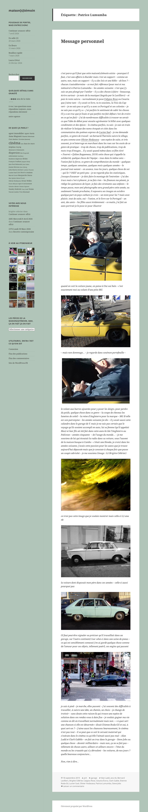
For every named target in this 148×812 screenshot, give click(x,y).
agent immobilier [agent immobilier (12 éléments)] (16, 133)
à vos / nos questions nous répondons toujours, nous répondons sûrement (20, 109)
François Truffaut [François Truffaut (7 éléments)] (15, 161)
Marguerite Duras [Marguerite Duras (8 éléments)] (25, 175)
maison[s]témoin (22, 10)
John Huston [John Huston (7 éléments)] (13, 170)
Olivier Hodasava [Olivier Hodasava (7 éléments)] (15, 181)
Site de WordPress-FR (18, 363)
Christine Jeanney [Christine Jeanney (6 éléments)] (24, 139)
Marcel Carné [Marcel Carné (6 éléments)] (13, 175)
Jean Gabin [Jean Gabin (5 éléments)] (26, 164)
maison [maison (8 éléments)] (29, 172)
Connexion (13, 349)
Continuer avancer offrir (20, 30)
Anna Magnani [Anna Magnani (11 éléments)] (15, 136)
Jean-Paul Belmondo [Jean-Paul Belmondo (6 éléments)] (15, 164)
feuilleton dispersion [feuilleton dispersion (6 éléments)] (15, 159)
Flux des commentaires (19, 358)
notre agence (14, 116)
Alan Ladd (105, 778)
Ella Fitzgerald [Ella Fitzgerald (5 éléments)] (24, 153)
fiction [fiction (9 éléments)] (25, 159)
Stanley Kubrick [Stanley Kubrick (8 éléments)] (15, 189)
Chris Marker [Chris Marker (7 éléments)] (13, 139)
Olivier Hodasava (90, 139)
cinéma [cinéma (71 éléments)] (14, 143)
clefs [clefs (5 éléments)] (22, 144)
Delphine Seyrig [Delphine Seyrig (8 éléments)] (15, 147)
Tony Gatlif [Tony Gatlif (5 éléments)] (25, 189)
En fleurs (13, 45)
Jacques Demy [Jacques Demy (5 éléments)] (26, 161)
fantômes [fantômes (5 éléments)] (20, 156)
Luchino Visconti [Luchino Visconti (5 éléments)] (28, 170)
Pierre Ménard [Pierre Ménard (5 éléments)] (13, 184)
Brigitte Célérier (76, 780)
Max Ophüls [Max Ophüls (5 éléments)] (12, 178)
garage (94, 778)
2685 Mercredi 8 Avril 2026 (20, 219)
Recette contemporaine (23, 232)
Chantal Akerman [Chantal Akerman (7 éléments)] (28, 136)
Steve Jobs (116, 783)
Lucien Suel (105, 132)
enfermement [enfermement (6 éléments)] (13, 156)
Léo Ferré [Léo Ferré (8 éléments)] (21, 172)
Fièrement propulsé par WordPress (76, 806)
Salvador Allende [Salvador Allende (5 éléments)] (14, 186)
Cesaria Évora (102, 780)
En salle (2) (13, 38)
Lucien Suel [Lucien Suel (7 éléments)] (13, 173)
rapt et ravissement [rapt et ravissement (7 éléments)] (25, 184)
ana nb (114, 778)
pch (85, 778)
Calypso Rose (111, 99)
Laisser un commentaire (73, 786)
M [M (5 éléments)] (25, 172)
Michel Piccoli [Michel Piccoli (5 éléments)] (20, 178)
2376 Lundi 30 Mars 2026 (20, 229)
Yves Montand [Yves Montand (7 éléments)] (24, 192)
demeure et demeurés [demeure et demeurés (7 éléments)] (16, 150)
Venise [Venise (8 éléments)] (31, 189)
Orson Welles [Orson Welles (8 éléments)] (27, 181)
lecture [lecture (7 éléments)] (20, 170)
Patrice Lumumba (103, 783)
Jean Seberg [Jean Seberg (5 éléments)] (23, 167)
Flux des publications (18, 353)
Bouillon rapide (15, 53)
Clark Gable (114, 780)
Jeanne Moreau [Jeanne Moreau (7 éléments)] (14, 167)
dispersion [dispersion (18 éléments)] (14, 152)
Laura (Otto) (14, 60)
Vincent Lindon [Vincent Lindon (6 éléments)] (14, 192)
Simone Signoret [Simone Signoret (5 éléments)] (24, 186)
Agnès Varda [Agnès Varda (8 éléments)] (29, 133)
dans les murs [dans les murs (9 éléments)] (29, 143)
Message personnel (82, 41)
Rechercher (14, 74)
